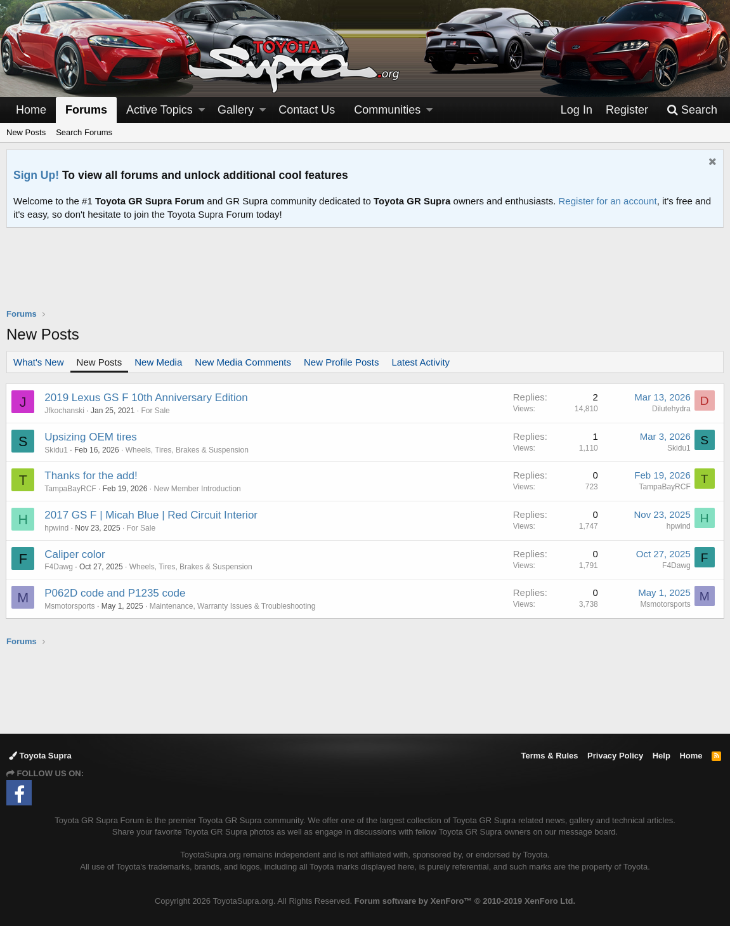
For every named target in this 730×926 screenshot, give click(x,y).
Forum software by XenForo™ (465, 901)
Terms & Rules (549, 755)
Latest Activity (420, 362)
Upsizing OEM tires (91, 437)
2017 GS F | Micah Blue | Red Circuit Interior (151, 515)
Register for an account (608, 200)
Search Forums (84, 132)
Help (661, 755)
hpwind (57, 528)
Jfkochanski (65, 410)
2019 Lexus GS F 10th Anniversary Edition (146, 398)
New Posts (26, 132)
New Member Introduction (197, 488)
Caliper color (75, 554)
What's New (38, 362)
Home (31, 109)
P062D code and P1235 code (115, 593)
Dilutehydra (670, 408)
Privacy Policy (615, 755)
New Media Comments (243, 362)
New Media (158, 362)
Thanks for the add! (91, 476)
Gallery (236, 109)
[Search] (692, 110)
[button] (201, 110)
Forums (86, 109)
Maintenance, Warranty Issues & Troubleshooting (233, 606)
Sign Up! (36, 175)
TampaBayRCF (70, 488)
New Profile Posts (341, 362)
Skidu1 (56, 450)
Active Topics (159, 109)
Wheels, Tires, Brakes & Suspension (187, 450)
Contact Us (306, 109)
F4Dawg (59, 566)
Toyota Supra (40, 755)
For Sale (155, 410)
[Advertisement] (365, 276)
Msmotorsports (70, 606)
